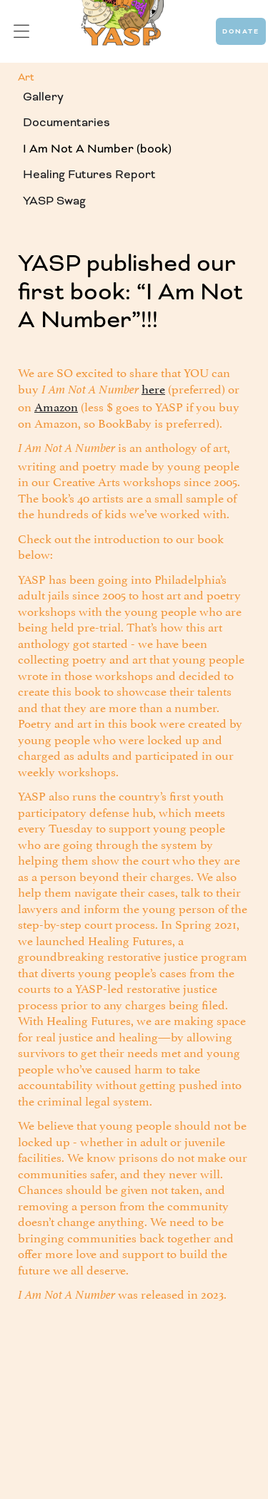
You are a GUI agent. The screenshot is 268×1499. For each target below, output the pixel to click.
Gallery (43, 96)
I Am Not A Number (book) (97, 148)
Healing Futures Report (89, 174)
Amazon (56, 405)
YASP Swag (54, 200)
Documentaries (66, 122)
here (153, 387)
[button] (21, 32)
